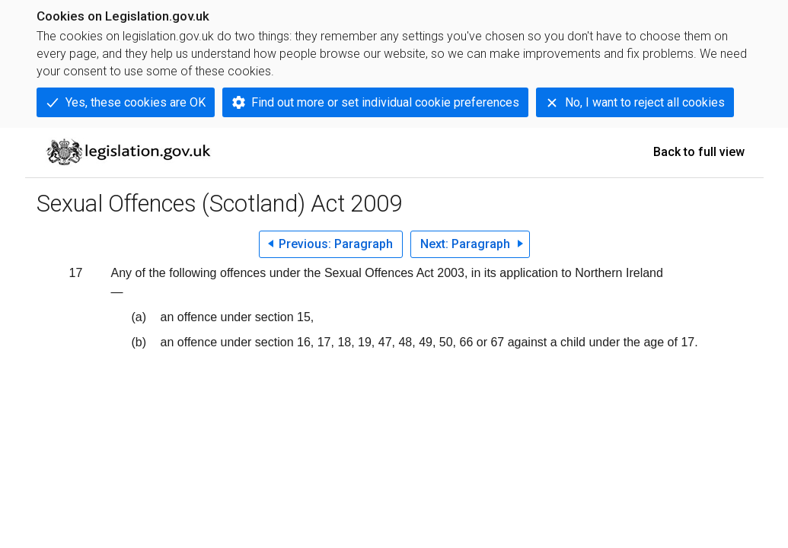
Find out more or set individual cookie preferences (385, 102)
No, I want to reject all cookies (645, 102)
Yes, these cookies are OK (135, 102)
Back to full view (699, 152)
